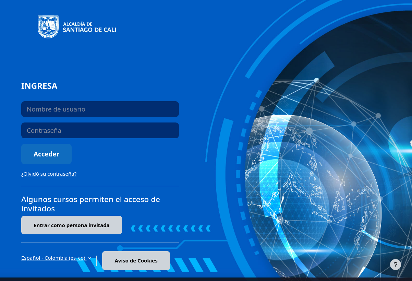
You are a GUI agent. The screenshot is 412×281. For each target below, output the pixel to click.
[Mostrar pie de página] (395, 264)
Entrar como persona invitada (72, 225)
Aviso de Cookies (135, 260)
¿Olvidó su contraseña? (48, 173)
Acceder (46, 154)
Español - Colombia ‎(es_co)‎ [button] (53, 257)
